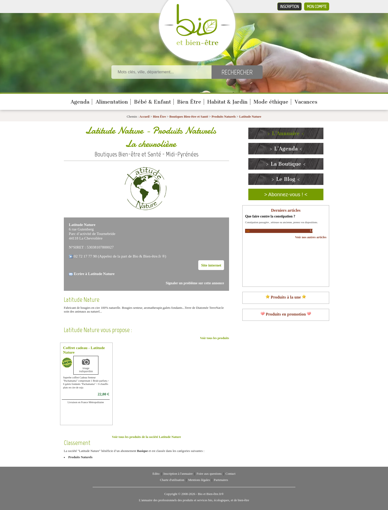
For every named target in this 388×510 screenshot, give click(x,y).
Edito (155, 473)
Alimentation (112, 102)
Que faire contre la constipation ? (270, 216)
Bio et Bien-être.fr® (211, 494)
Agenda (80, 102)
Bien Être (189, 102)
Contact (231, 473)
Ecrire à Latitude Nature (94, 274)
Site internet (211, 265)
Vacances (306, 102)
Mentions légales (199, 480)
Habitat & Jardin (227, 102)
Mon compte (316, 6)
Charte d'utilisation (172, 480)
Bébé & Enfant (152, 102)
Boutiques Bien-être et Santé (188, 116)
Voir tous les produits (214, 338)
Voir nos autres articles (310, 237)
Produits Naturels (224, 116)
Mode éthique (271, 102)
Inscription (289, 6)
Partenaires (221, 480)
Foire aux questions (209, 473)
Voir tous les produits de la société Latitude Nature (146, 437)
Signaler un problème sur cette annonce (195, 283)
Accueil (144, 116)
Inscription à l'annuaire (177, 473)
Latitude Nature (250, 116)
